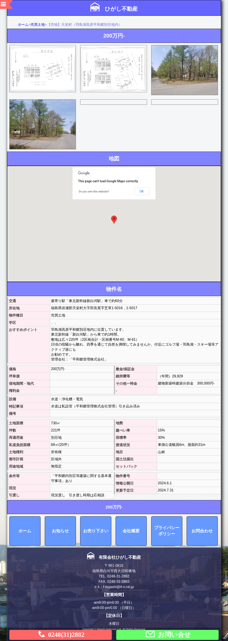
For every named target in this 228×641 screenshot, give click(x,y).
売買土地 (38, 24)
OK (142, 191)
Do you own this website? (94, 191)
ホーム (23, 24)
